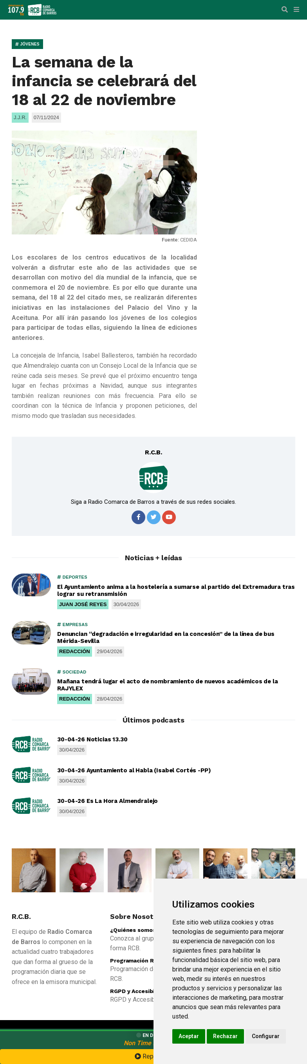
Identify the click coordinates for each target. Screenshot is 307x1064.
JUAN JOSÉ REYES (83, 604)
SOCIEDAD (71, 672)
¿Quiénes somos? (134, 930)
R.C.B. (153, 452)
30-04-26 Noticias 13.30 (92, 739)
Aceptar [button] (189, 1036)
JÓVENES (27, 44)
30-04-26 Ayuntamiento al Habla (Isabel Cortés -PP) (134, 770)
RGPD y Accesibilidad (139, 991)
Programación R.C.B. (138, 960)
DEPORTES (72, 577)
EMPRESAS (72, 624)
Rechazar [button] (225, 1036)
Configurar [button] (266, 1036)
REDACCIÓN (74, 651)
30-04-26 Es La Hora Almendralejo (107, 800)
